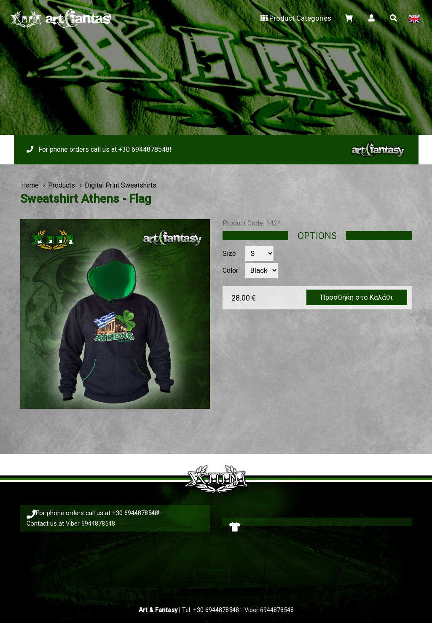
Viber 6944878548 (90, 523)
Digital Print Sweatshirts (120, 185)
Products (61, 185)
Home (30, 185)
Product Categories (294, 18)
